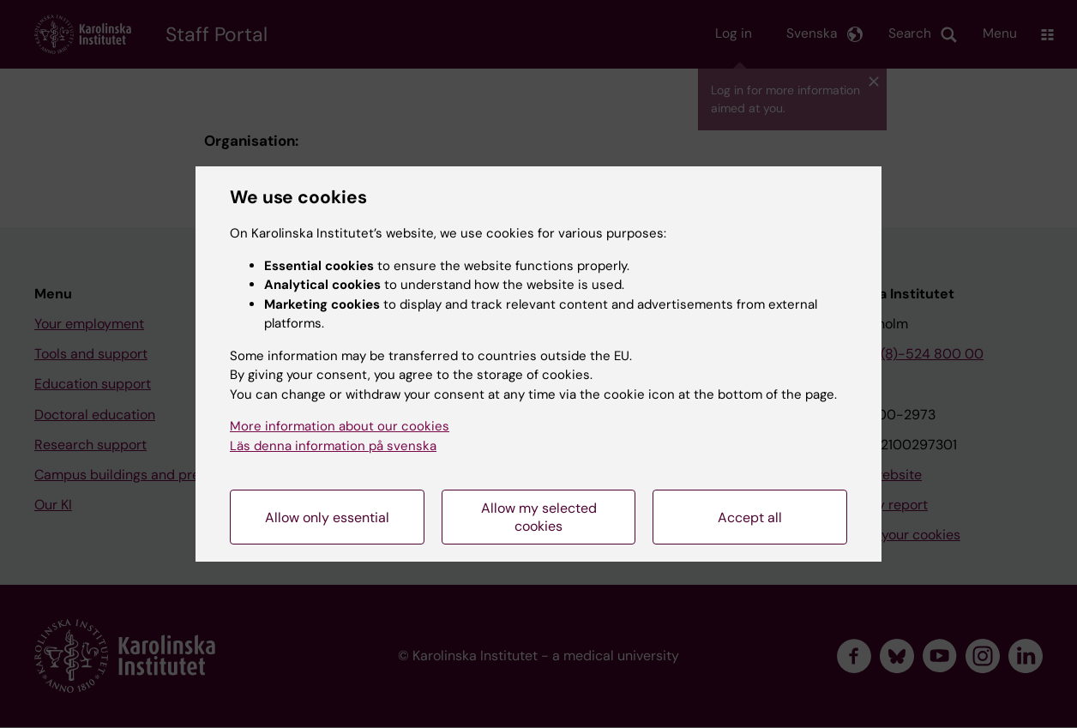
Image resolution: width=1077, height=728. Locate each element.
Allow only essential (327, 517)
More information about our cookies (339, 426)
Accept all (750, 517)
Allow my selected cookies (539, 517)
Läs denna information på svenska (333, 445)
